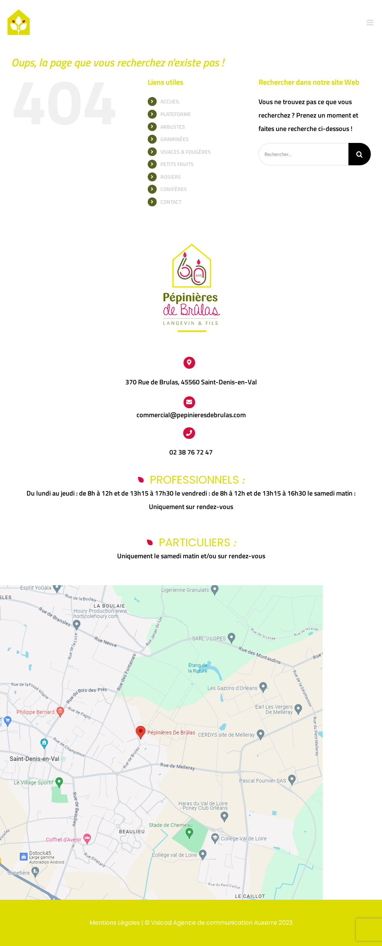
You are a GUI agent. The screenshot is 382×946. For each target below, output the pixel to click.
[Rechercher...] (303, 154)
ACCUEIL (170, 101)
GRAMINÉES (174, 139)
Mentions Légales (115, 922)
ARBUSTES (172, 127)
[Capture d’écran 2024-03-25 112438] (161, 588)
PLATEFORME (175, 114)
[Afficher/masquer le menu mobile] (371, 22)
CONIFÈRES (173, 189)
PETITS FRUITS (177, 164)
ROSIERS (170, 177)
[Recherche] (359, 154)
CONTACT (170, 202)
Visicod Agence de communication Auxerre (214, 922)
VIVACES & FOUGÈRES (185, 152)
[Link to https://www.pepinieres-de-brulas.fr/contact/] (189, 402)
